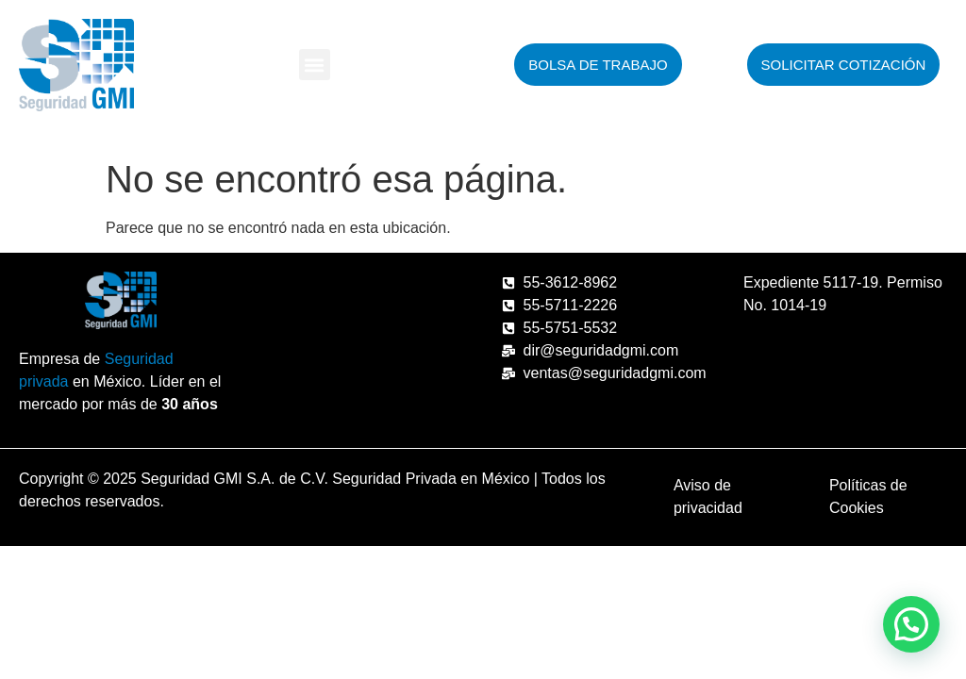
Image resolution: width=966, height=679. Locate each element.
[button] (314, 64)
